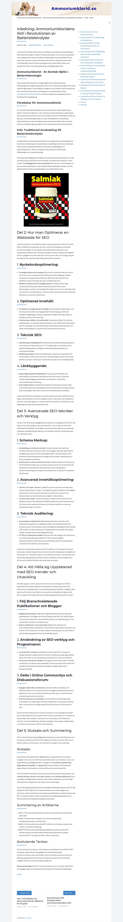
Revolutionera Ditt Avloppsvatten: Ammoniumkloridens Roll (59, 900)
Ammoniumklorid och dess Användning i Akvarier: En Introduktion (90, 46)
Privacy (102, 17)
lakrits (19, 874)
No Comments (48, 45)
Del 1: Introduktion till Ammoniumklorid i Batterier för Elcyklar (30, 901)
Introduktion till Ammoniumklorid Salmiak (31, 17)
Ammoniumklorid (35, 45)
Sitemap (95, 17)
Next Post (69, 893)
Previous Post (24, 893)
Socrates (28, 918)
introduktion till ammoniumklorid (29, 94)
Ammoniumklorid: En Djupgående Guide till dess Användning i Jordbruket (69, 17)
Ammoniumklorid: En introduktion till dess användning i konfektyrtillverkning (93, 68)
